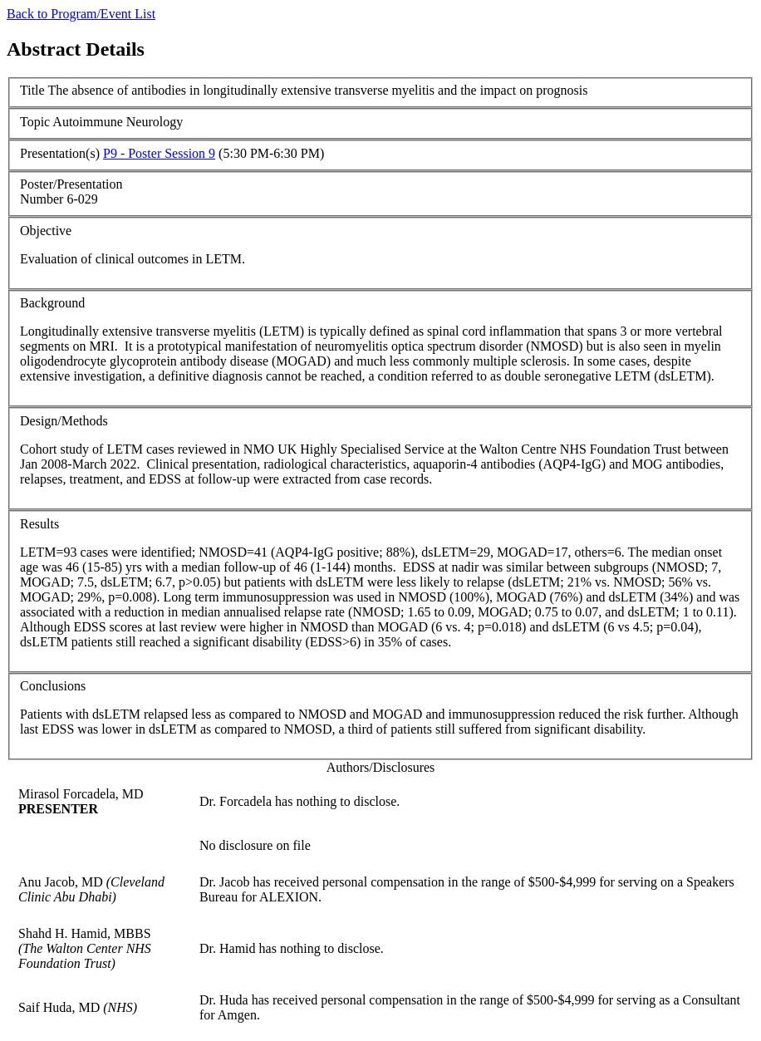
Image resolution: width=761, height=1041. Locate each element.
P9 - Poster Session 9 (159, 153)
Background (52, 303)
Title (32, 90)
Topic (35, 122)
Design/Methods (64, 421)
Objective (45, 230)
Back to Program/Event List (81, 14)
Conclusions (53, 686)
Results (39, 524)
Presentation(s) (60, 153)
